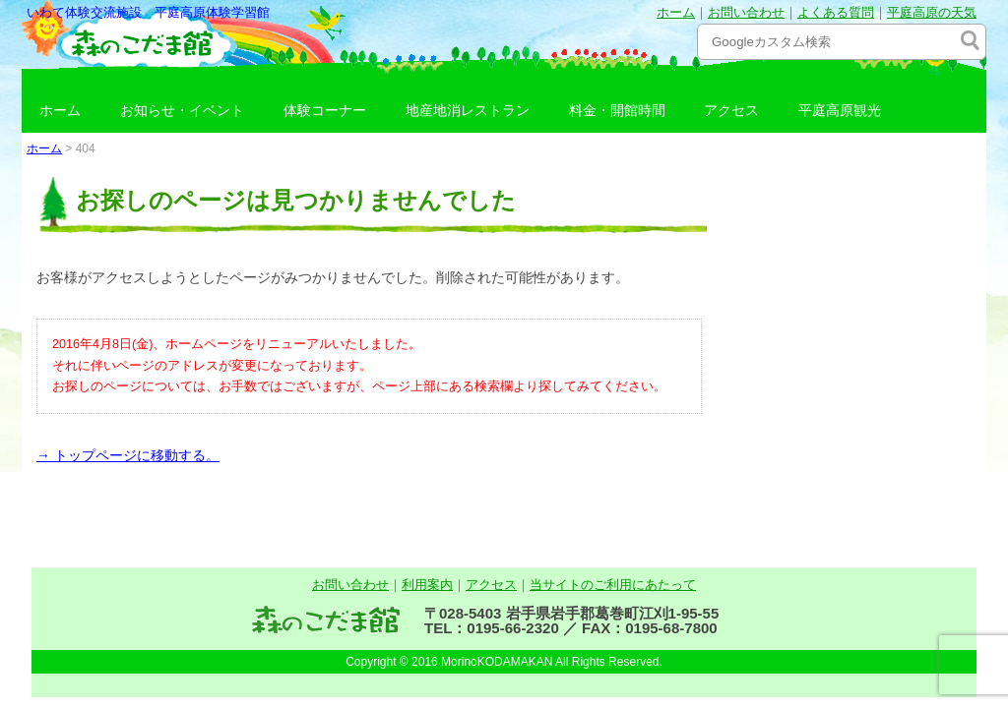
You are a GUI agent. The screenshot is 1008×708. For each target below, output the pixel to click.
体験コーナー (325, 110)
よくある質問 (835, 12)
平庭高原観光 (839, 110)
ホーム (676, 12)
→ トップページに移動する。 (128, 455)
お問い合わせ (746, 12)
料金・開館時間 (617, 110)
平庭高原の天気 (931, 12)
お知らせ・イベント (182, 110)
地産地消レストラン (468, 110)
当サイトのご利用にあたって (613, 584)
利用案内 (427, 584)
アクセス (731, 110)
